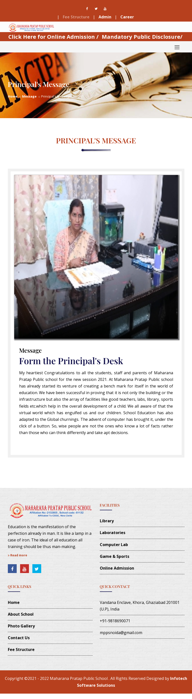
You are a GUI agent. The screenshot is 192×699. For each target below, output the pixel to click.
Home (12, 96)
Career (127, 17)
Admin (105, 17)
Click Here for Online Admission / (53, 36)
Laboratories (112, 532)
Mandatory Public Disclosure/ (142, 36)
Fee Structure (76, 17)
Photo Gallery (21, 626)
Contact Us (19, 637)
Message (29, 96)
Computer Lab (114, 544)
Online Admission (117, 568)
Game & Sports (114, 556)
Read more (17, 555)
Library (107, 521)
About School (21, 614)
